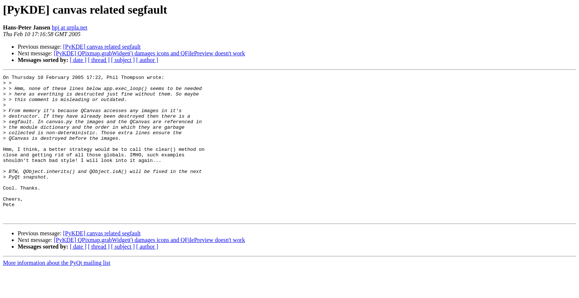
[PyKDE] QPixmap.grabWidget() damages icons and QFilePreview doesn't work (149, 53)
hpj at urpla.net (69, 27)
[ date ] (78, 60)
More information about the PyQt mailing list (56, 291)
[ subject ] (123, 60)
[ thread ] (99, 60)
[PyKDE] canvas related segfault (102, 47)
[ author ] (147, 60)
